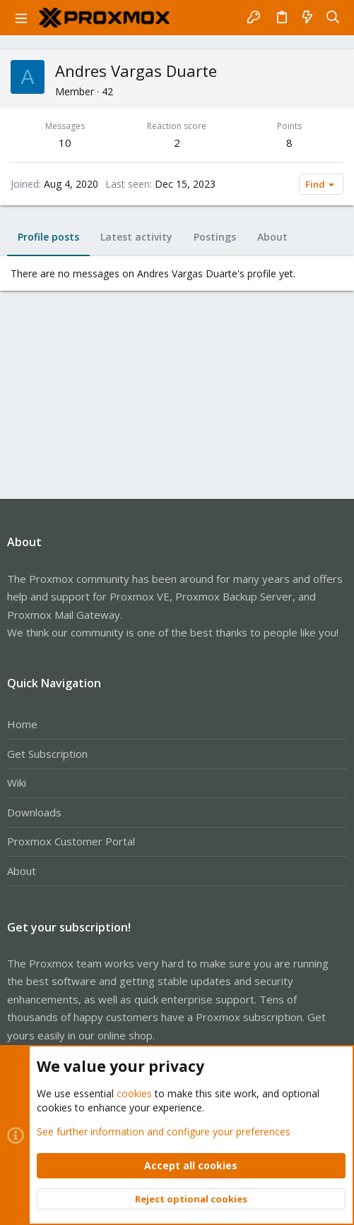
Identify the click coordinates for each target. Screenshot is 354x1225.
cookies (134, 1093)
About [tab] (272, 236)
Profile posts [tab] (48, 236)
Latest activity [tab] (136, 236)
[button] (21, 17)
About (21, 871)
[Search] (333, 18)
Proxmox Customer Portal (71, 841)
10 (65, 142)
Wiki (16, 783)
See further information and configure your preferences (163, 1131)
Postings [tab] (215, 236)
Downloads (34, 812)
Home (22, 724)
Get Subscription (47, 754)
